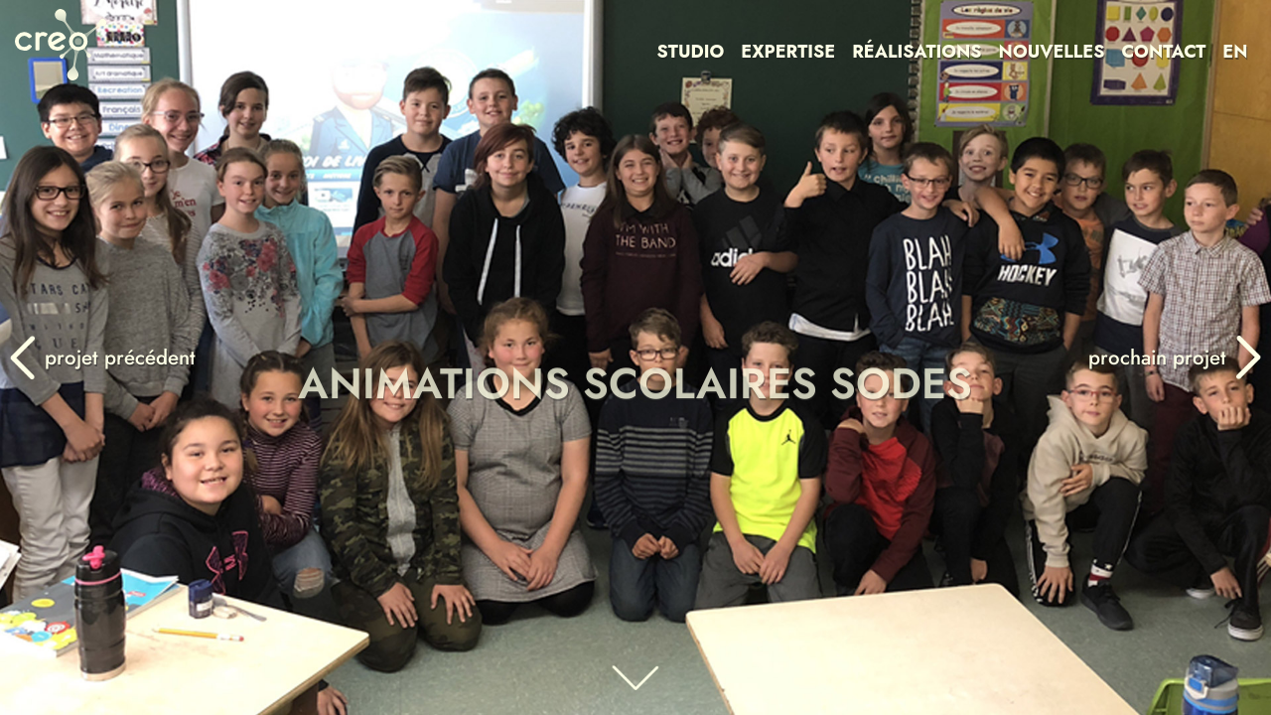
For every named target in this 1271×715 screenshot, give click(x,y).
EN (1234, 52)
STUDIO (691, 52)
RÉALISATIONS (916, 52)
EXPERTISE (788, 52)
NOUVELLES (1052, 52)
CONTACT (1163, 52)
